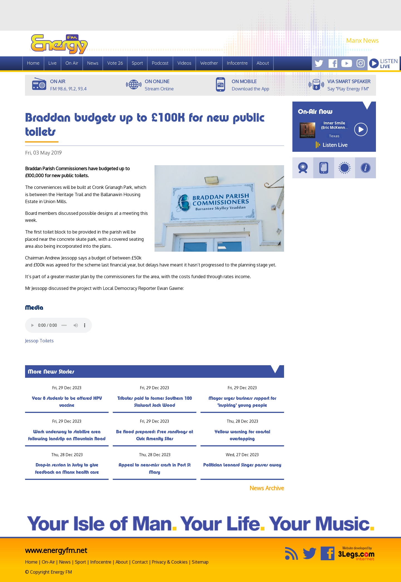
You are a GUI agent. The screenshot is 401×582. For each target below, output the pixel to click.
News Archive (267, 488)
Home (33, 63)
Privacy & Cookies (170, 562)
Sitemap (200, 562)
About (263, 63)
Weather (209, 63)
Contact (140, 562)
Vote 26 (115, 63)
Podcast (160, 63)
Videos (184, 63)
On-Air (48, 562)
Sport (137, 63)
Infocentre (237, 63)
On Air (71, 63)
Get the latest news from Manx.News (341, 47)
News (92, 63)
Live (52, 63)
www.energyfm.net (56, 550)
